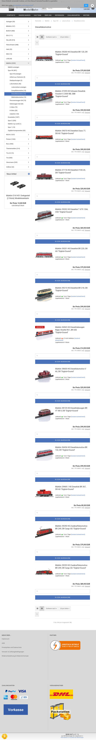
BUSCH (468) (10, 31)
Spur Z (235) (12, 120)
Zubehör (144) (14, 114)
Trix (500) (9, 158)
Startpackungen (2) (16, 80)
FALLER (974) (10, 40)
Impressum (5, 639)
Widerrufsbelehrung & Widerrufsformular (15, 656)
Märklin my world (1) (14, 124)
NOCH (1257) (10, 134)
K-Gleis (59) (13, 110)
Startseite (11, 15)
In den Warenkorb (62, 84)
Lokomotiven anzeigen (18, 87)
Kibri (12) (9, 54)
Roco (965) (9, 144)
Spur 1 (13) (11, 127)
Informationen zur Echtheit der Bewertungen (72, 737)
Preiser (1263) (10, 139)
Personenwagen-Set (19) (18, 100)
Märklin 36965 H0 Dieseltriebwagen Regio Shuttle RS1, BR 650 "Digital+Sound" (69, 330)
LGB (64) (9, 58)
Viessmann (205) (11, 162)
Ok (86, 5)
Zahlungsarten (73, 15)
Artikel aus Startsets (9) (17, 77)
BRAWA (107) (10, 26)
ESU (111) (9, 35)
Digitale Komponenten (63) (17, 130)
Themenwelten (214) (13, 148)
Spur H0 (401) (12, 70)
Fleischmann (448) (12, 45)
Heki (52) (9, 49)
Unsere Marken (24, 15)
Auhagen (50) (10, 21)
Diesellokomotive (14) (18, 94)
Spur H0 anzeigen (15, 74)
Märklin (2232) (11, 63)
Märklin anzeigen (13, 67)
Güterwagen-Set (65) (16, 104)
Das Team (37, 15)
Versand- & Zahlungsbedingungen (13, 652)
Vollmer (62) (10, 167)
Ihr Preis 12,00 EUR (18, 203)
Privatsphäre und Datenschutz (23, 5)
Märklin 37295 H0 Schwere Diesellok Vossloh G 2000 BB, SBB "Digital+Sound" (70, 94)
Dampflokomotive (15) (18, 90)
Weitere (86, 15)
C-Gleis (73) (13, 107)
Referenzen (59, 15)
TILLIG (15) (10, 153)
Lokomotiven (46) (15, 84)
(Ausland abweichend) (78, 60)
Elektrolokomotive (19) (18, 97)
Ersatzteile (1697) (13, 117)
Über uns (48, 15)
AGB (3, 643)
